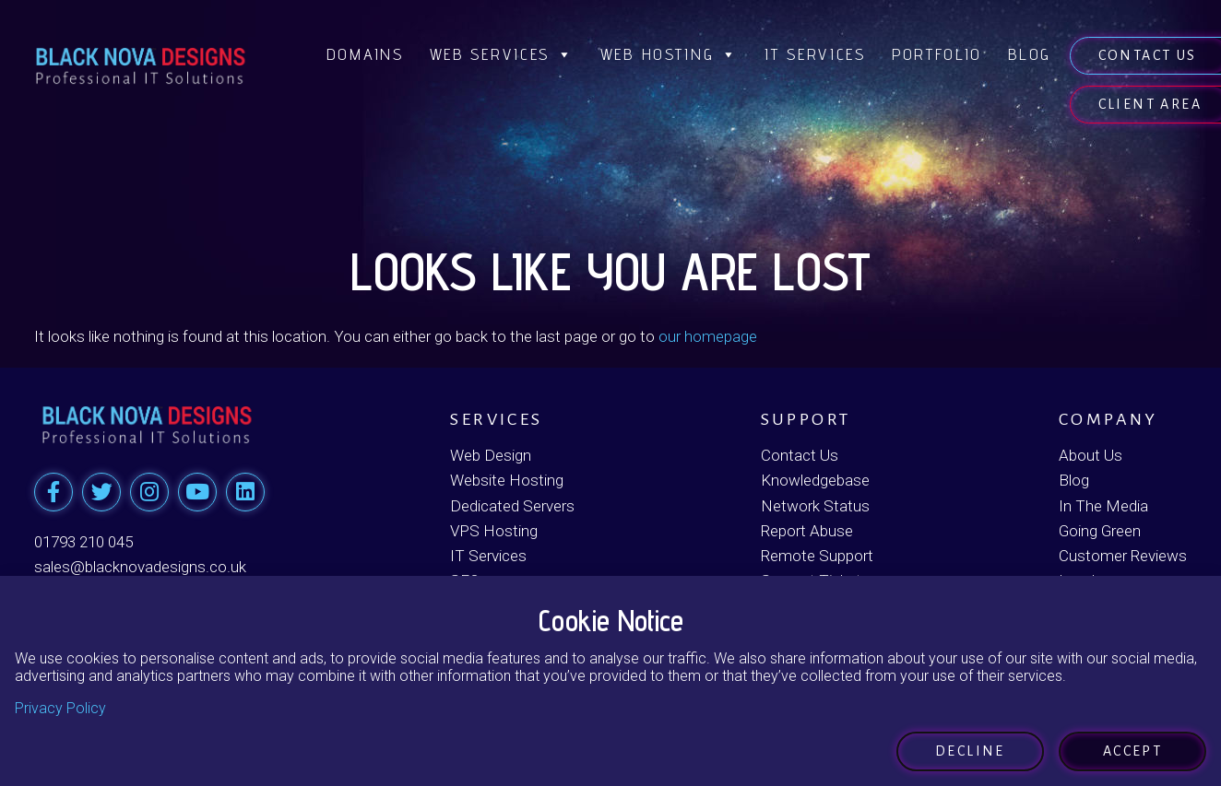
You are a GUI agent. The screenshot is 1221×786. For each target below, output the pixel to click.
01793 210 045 (83, 542)
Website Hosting (506, 480)
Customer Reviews (1123, 555)
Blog (1029, 54)
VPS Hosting (494, 531)
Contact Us (799, 455)
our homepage (707, 336)
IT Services (815, 54)
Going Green (1100, 531)
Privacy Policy (60, 708)
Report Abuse (807, 531)
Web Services (502, 54)
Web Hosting (669, 54)
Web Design (490, 455)
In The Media (1103, 506)
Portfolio (937, 54)
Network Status (815, 506)
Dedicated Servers (512, 506)
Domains (365, 54)
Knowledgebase (815, 480)
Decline (970, 751)
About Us (1090, 455)
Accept (1132, 751)
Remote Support (817, 555)
